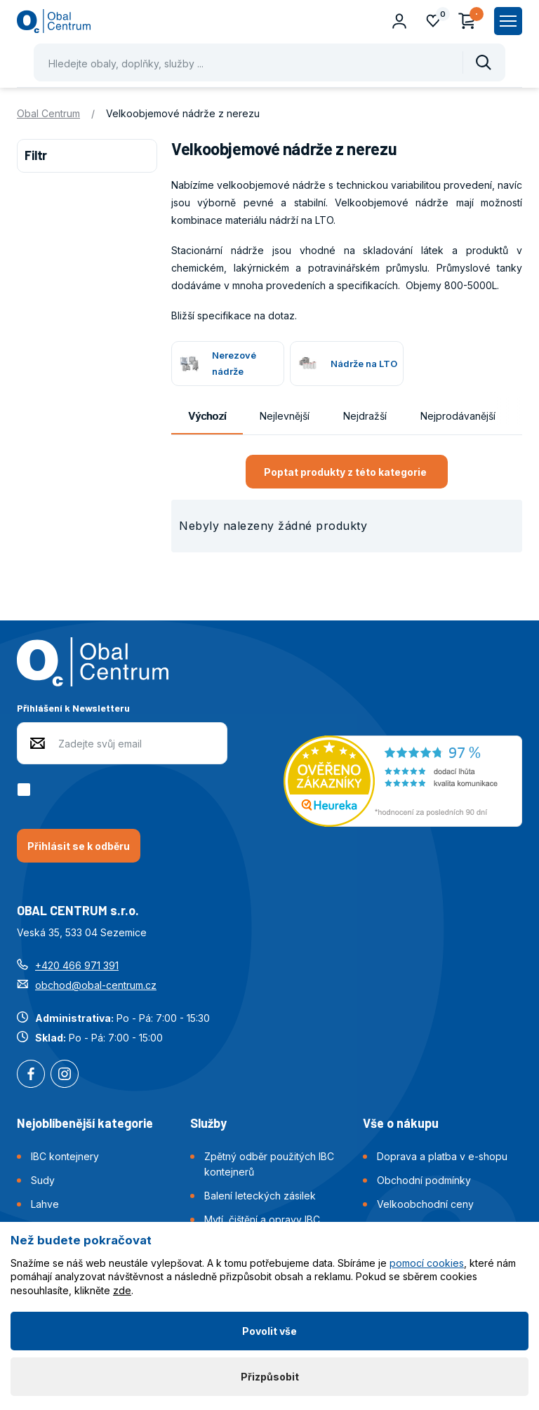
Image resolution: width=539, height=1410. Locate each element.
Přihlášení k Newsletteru (73, 708)
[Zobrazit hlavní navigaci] (508, 21)
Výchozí (207, 416)
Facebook (31, 1075)
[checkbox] (26, 790)
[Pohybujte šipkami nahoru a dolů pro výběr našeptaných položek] (269, 62)
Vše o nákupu (401, 1123)
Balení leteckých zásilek (260, 1196)
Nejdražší (365, 416)
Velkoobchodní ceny (425, 1204)
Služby (208, 1123)
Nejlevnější (285, 416)
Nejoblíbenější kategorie (85, 1123)
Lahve (45, 1204)
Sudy (43, 1180)
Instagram (65, 1075)
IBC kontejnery (65, 1156)
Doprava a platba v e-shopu (442, 1156)
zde (122, 1290)
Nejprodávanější (457, 416)
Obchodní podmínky (424, 1180)
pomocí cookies (427, 1263)
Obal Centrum (48, 113)
